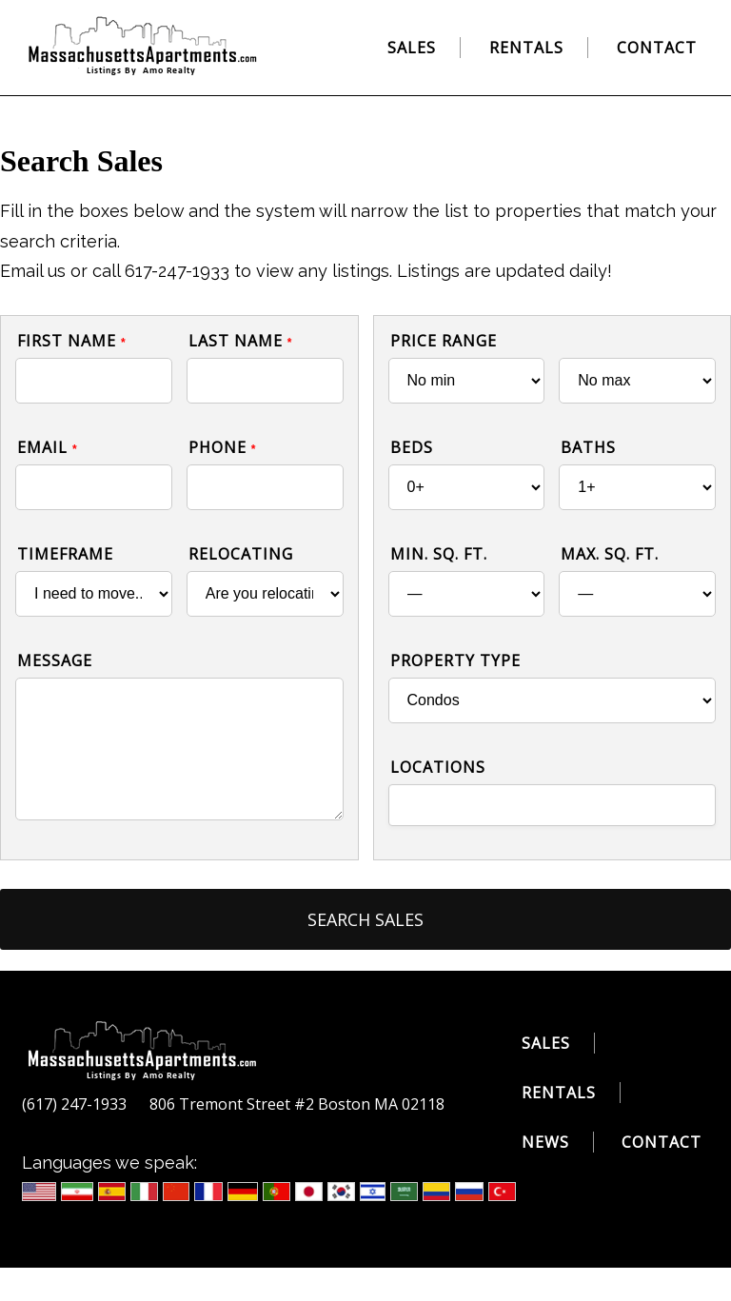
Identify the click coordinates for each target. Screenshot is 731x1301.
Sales (411, 47)
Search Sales (365, 919)
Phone (222, 447)
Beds (411, 447)
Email (47, 447)
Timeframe (65, 553)
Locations (437, 767)
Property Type (455, 660)
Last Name (240, 340)
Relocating (240, 553)
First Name (72, 340)
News (545, 1142)
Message (54, 660)
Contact (657, 47)
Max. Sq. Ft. (610, 553)
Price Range (443, 340)
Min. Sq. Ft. (438, 553)
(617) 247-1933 (74, 1104)
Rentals (526, 47)
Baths (588, 447)
